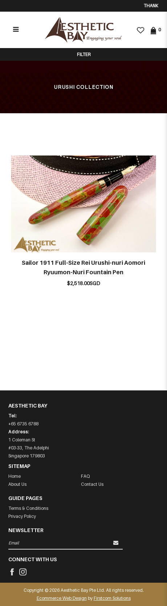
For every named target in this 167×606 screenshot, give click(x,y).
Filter (83, 54)
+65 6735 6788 (23, 423)
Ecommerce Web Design (62, 598)
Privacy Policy (22, 516)
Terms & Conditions (28, 508)
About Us (17, 484)
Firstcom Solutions (112, 598)
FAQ (85, 476)
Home (14, 476)
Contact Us (92, 484)
